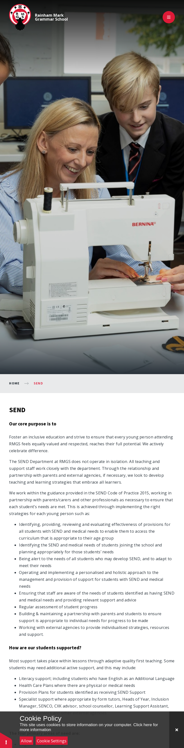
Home (14, 383)
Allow (26, 741)
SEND (38, 383)
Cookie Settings (51, 741)
